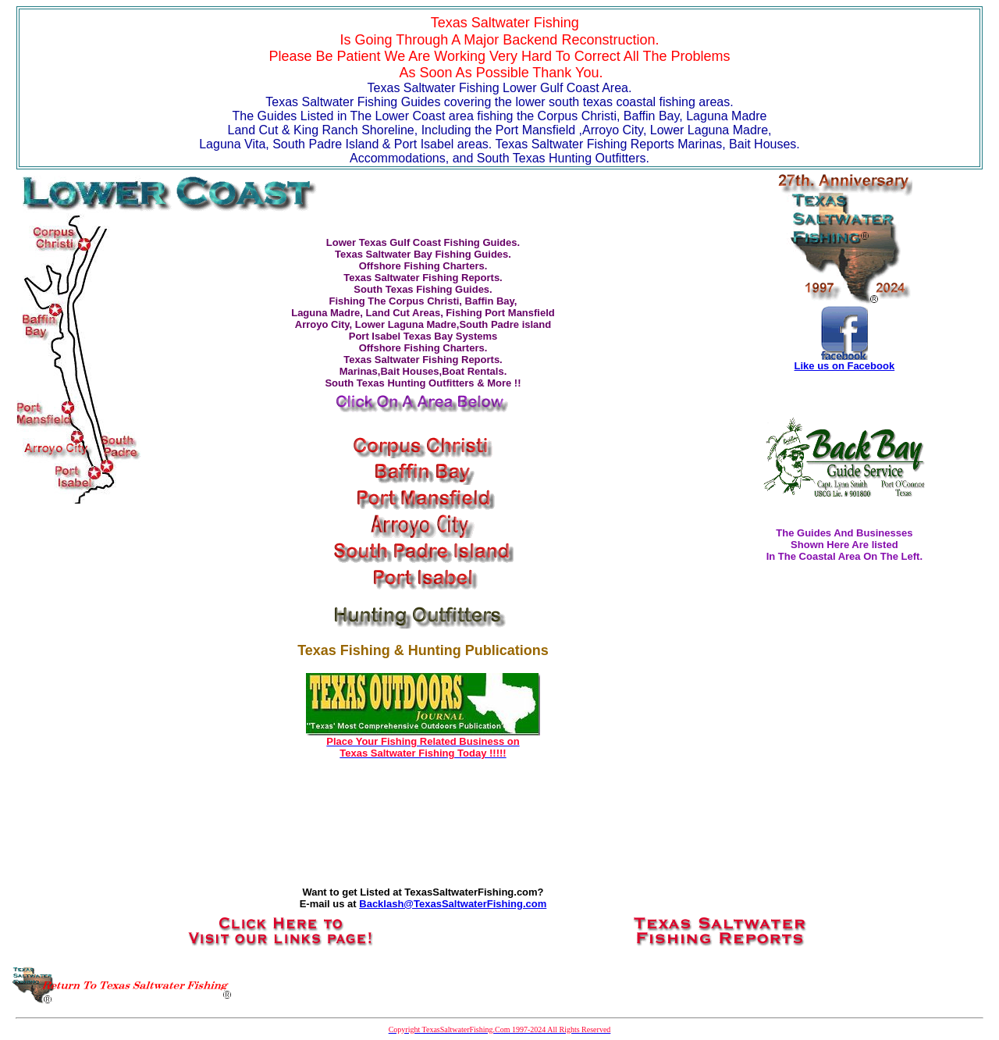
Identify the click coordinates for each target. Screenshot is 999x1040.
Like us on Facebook (845, 366)
